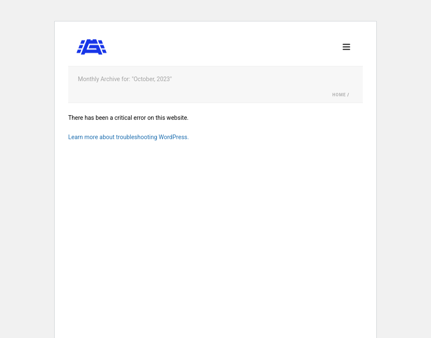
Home (339, 94)
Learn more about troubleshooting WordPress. (128, 137)
